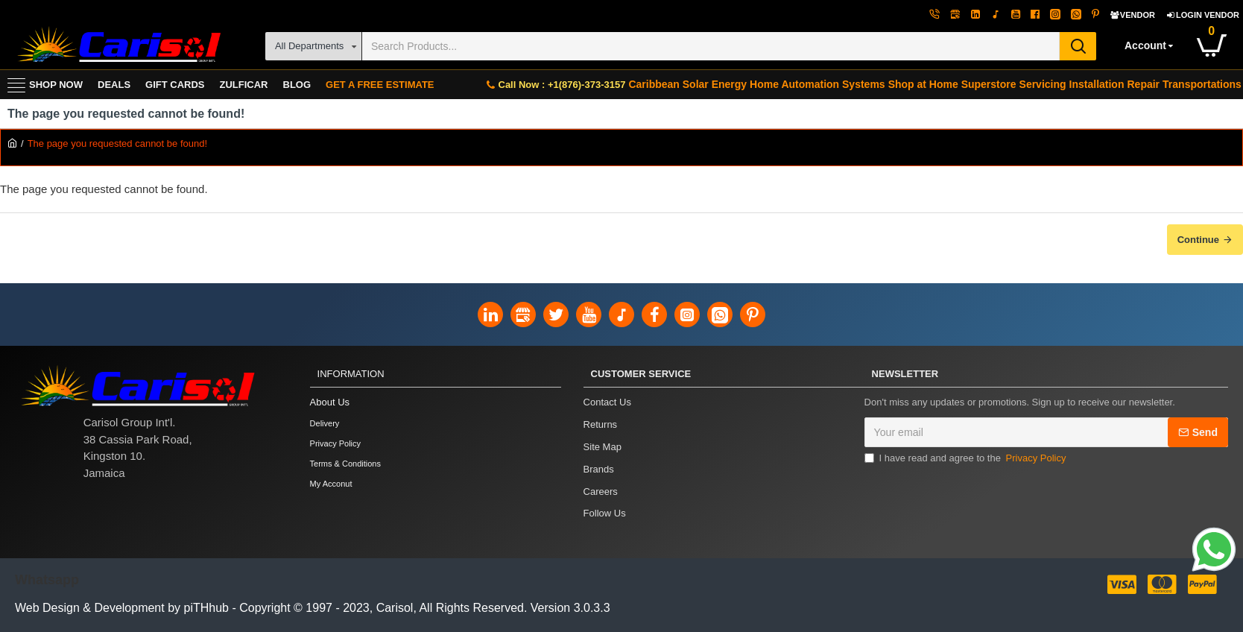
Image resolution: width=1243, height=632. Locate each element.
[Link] (1214, 551)
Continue (1198, 239)
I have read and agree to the (966, 459)
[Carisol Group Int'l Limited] (117, 45)
